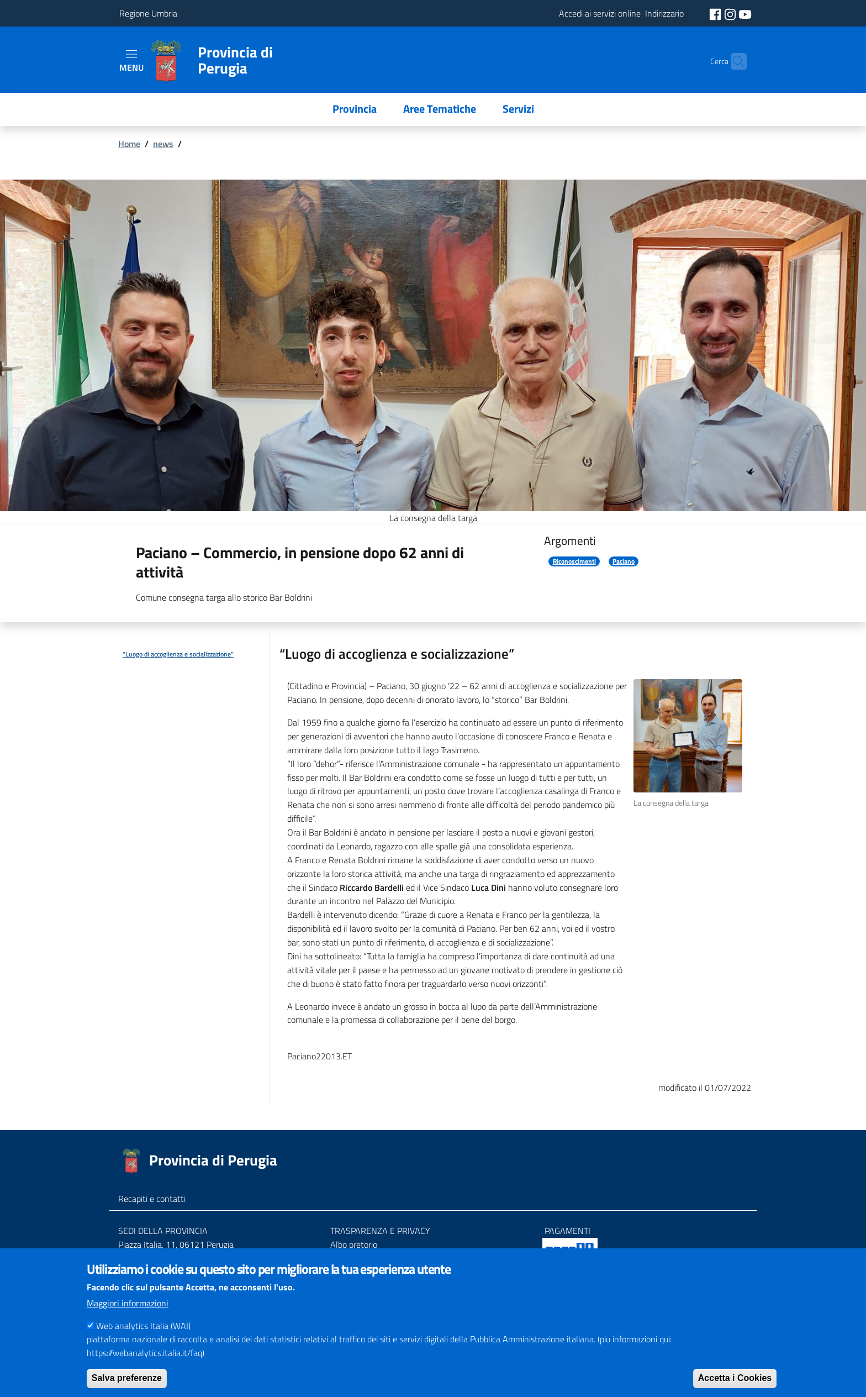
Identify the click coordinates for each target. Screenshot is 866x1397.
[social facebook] (716, 13)
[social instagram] (731, 13)
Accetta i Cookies (735, 1386)
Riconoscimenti (574, 561)
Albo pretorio (353, 1244)
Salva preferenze (127, 1386)
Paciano (623, 561)
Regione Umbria (148, 13)
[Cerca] (733, 61)
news (163, 143)
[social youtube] (745, 13)
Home (129, 143)
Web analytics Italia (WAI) (143, 1334)
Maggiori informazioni (127, 1311)
